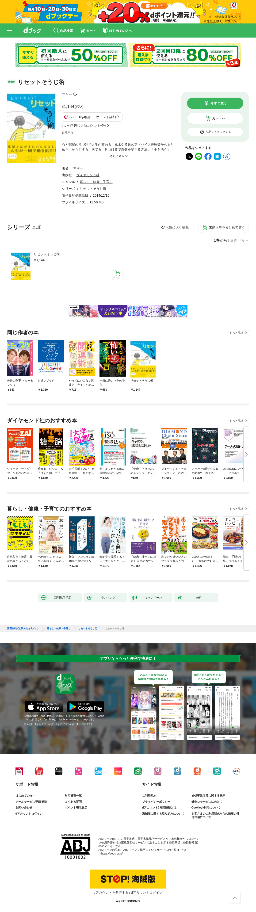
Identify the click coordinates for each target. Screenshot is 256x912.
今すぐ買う (218, 103)
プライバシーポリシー (156, 801)
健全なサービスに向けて (206, 801)
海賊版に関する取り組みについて (163, 813)
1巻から (220, 240)
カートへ (218, 118)
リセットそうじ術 (47, 254)
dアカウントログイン (28, 813)
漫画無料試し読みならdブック (23, 628)
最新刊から (239, 240)
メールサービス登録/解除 (31, 801)
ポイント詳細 (106, 117)
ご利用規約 (149, 795)
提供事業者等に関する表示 (208, 795)
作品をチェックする (218, 132)
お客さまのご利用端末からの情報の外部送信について (215, 815)
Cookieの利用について (206, 807)
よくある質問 (73, 801)
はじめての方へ (25, 795)
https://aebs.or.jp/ (112, 853)
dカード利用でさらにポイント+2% (84, 125)
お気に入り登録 (177, 227)
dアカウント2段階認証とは (159, 807)
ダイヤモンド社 (87, 175)
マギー (67, 94)
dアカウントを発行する (111, 892)
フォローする (75, 94)
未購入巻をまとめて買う (227, 227)
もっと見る (236, 332)
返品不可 (67, 132)
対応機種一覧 (73, 795)
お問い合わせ (23, 807)
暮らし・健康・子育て (96, 182)
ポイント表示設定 (76, 807)
